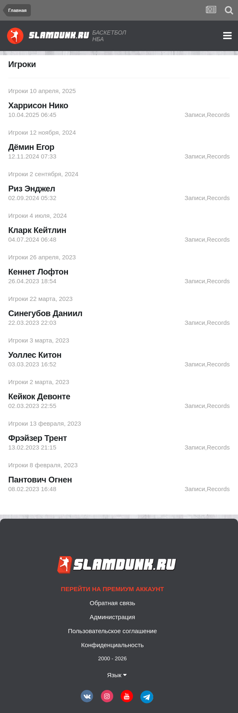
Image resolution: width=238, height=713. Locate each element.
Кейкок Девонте (39, 396)
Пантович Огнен (40, 479)
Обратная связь (112, 602)
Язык (117, 674)
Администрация (112, 616)
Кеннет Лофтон (38, 271)
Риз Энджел (31, 188)
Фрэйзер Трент (37, 438)
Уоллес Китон (34, 354)
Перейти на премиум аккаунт (112, 588)
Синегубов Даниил (45, 313)
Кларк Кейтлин (37, 230)
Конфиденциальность (112, 644)
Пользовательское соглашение (112, 630)
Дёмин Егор (31, 146)
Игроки (18, 90)
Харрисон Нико (38, 105)
